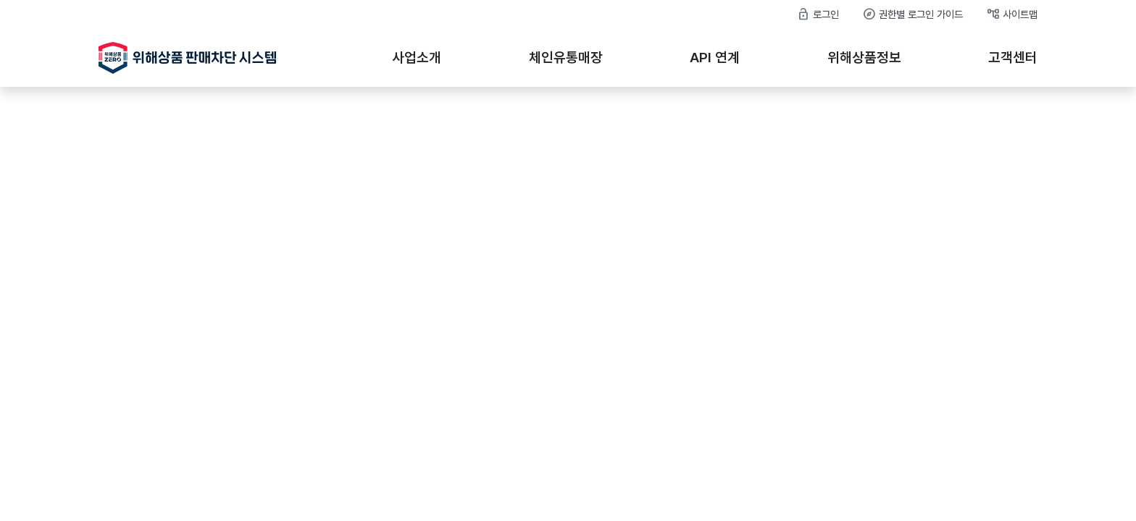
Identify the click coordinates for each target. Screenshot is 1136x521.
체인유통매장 (566, 57)
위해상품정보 (864, 57)
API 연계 (715, 57)
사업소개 (416, 57)
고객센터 (1012, 57)
